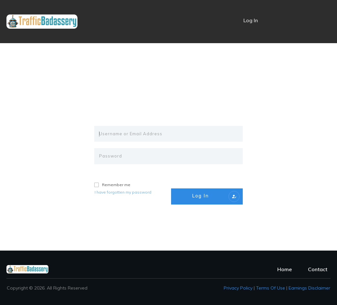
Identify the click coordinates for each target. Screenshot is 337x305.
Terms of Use (270, 288)
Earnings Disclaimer (309, 288)
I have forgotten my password (123, 192)
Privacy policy (238, 288)
